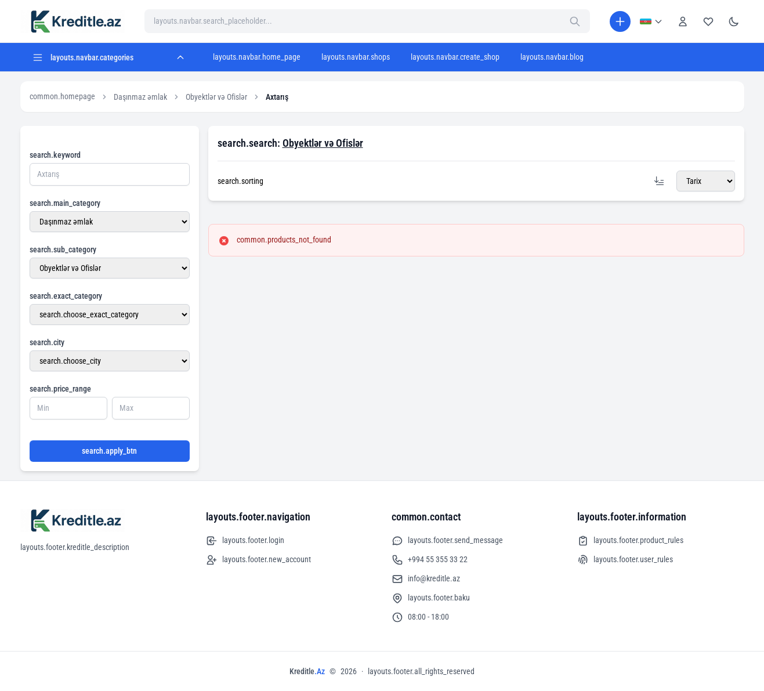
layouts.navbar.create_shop (455, 56)
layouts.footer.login (245, 541)
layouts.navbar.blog (552, 56)
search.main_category (65, 203)
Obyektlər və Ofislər (216, 97)
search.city (47, 342)
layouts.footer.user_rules (625, 560)
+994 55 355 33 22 (430, 560)
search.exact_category (66, 296)
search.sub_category (63, 249)
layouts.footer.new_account (258, 560)
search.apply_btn (109, 450)
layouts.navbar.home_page (256, 56)
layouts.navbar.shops (355, 56)
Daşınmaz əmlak (140, 97)
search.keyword (55, 155)
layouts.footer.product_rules (630, 541)
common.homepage (62, 96)
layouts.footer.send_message (447, 541)
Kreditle (307, 671)
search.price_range (60, 388)
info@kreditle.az (426, 579)
